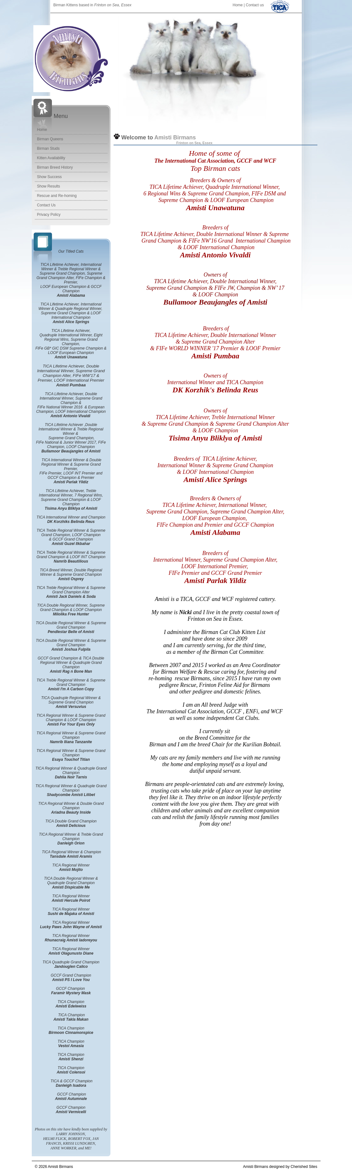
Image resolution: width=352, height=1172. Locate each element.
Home (238, 5)
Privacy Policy (49, 214)
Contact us (255, 5)
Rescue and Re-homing (57, 195)
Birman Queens (50, 139)
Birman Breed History (55, 167)
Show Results (48, 186)
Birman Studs (48, 148)
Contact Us (46, 205)
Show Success (49, 177)
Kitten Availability (51, 158)
